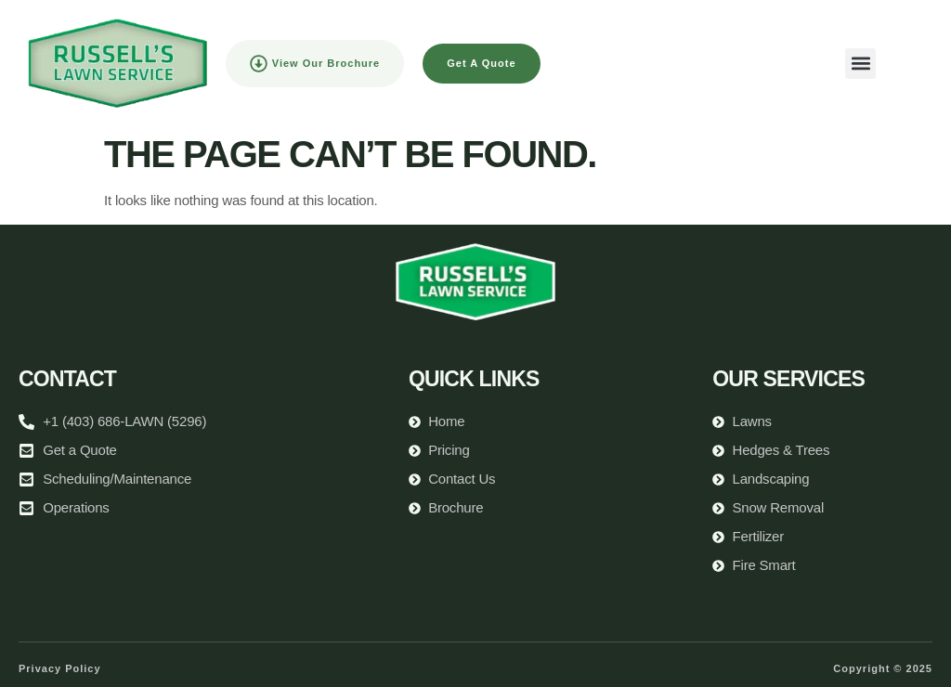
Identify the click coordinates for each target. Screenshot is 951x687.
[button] (860, 63)
